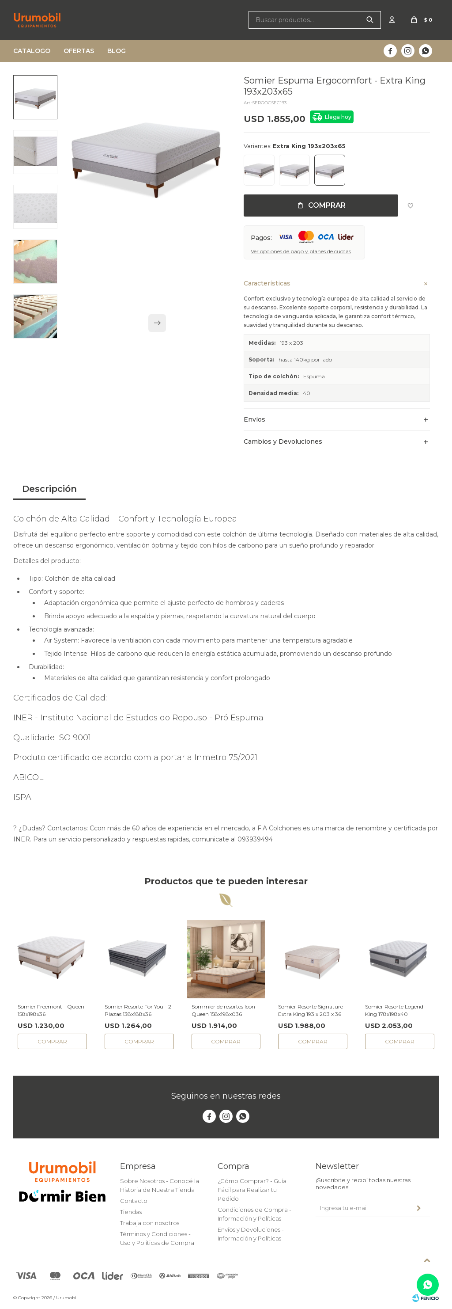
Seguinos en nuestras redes (226, 1096)
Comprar (327, 205)
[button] (157, 323)
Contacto (133, 1200)
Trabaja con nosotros (149, 1222)
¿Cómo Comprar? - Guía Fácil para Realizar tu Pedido (252, 1189)
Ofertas (79, 51)
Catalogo (31, 51)
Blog (116, 51)
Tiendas (131, 1211)
